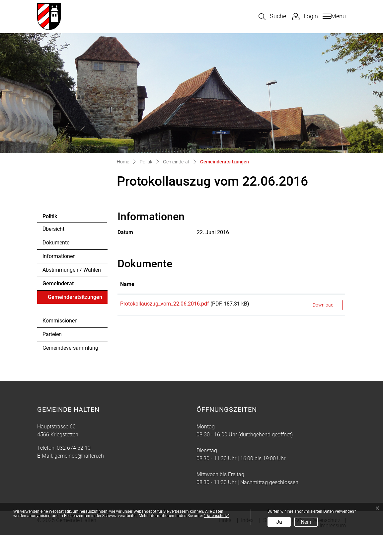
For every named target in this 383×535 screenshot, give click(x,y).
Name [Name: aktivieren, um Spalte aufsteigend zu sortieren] (127, 284)
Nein (306, 522)
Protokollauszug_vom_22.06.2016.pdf (164, 304)
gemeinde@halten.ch (79, 456)
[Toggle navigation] (333, 16)
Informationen (59, 256)
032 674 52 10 (74, 448)
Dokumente (55, 242)
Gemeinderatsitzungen (74, 299)
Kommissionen (60, 320)
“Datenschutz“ (216, 515)
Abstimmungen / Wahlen (71, 270)
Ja (279, 522)
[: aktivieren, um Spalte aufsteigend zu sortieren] (323, 284)
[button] (272, 17)
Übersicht (53, 229)
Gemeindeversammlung (70, 348)
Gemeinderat (58, 283)
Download (323, 305)
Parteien (52, 334)
